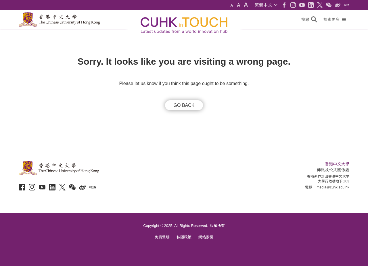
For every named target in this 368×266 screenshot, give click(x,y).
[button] (266, 5)
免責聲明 (162, 237)
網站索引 (205, 237)
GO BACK (184, 105)
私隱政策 (184, 237)
